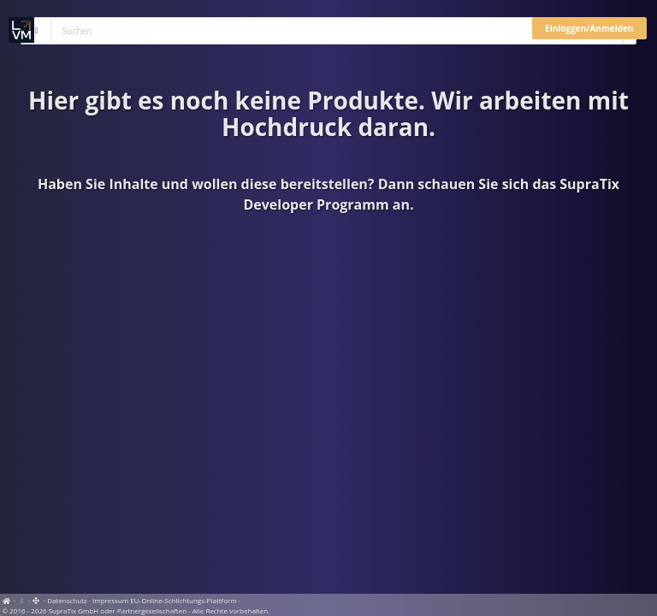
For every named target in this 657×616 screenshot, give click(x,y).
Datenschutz (67, 600)
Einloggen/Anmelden (589, 28)
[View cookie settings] (22, 600)
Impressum (110, 600)
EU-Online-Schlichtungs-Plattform (183, 600)
